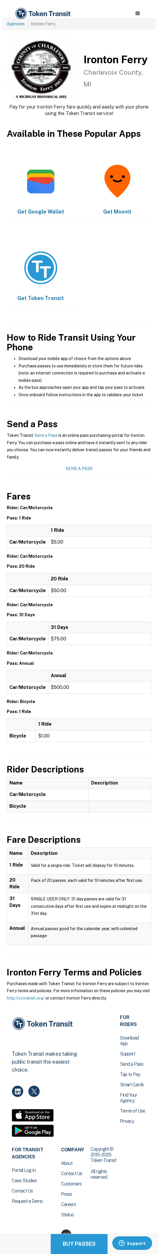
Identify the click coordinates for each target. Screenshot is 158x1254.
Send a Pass (45, 435)
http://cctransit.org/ (26, 998)
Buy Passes (79, 1244)
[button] (137, 13)
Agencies (16, 23)
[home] (42, 13)
